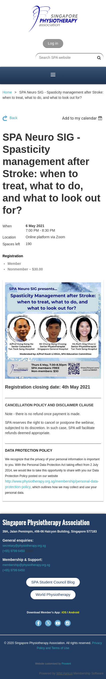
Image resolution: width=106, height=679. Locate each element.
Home (7, 92)
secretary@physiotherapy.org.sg (24, 545)
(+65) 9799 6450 (14, 551)
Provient (66, 663)
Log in (53, 43)
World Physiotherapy (53, 594)
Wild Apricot (64, 673)
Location (9, 237)
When (7, 226)
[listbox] (82, 118)
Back (13, 118)
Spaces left (11, 244)
